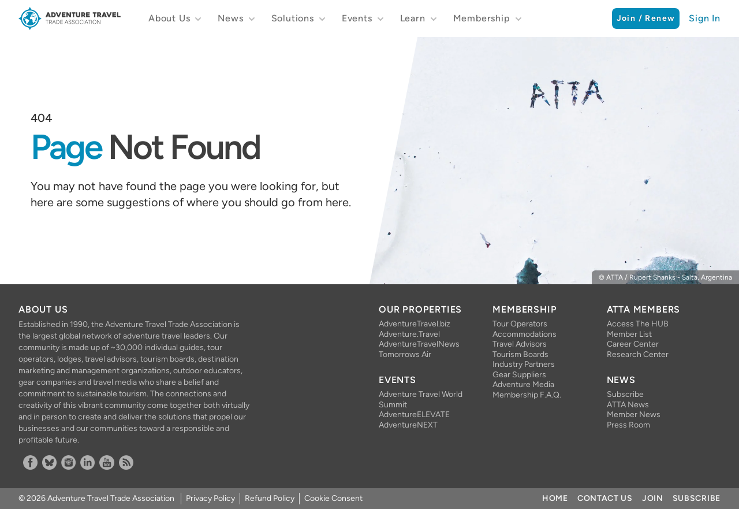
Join (652, 498)
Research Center (638, 354)
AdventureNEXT (408, 425)
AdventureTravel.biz (414, 324)
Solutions (292, 18)
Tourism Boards (520, 354)
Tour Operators (519, 324)
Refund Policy (269, 498)
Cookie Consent (333, 498)
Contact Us (605, 498)
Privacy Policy (210, 498)
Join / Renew (646, 18)
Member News (633, 414)
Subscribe (625, 394)
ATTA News (628, 405)
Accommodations (524, 334)
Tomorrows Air (405, 354)
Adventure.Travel (409, 334)
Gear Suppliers (519, 375)
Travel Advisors (519, 344)
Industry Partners (523, 364)
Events (357, 18)
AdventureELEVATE (414, 414)
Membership (481, 18)
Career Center (633, 344)
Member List (629, 334)
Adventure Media (523, 384)
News (230, 18)
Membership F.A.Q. (526, 395)
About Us (169, 18)
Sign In (705, 18)
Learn (413, 18)
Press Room (628, 425)
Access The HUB (638, 324)
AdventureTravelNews (419, 344)
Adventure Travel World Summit (420, 399)
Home (555, 498)
